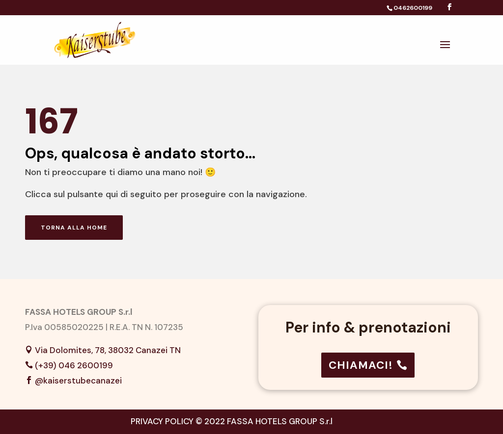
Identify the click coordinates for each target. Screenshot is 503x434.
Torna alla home (74, 227)
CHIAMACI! (361, 365)
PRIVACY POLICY (162, 421)
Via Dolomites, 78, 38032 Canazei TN (108, 350)
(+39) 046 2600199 (74, 365)
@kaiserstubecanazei (78, 380)
